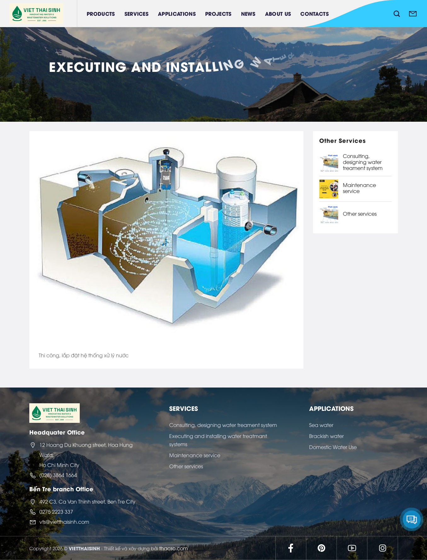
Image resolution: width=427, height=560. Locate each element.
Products (101, 13)
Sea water (321, 424)
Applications (177, 13)
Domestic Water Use (333, 446)
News (248, 13)
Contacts (314, 13)
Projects (218, 13)
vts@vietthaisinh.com (64, 521)
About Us (278, 13)
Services (136, 13)
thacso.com (173, 548)
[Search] (397, 13)
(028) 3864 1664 (58, 474)
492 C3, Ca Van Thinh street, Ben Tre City (87, 501)
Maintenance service (359, 188)
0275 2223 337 (56, 511)
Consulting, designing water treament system (363, 162)
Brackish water (326, 435)
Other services (360, 214)
